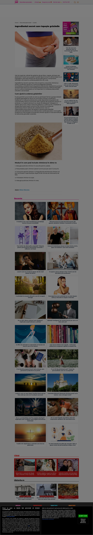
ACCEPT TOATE (83, 515)
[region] (46, 520)
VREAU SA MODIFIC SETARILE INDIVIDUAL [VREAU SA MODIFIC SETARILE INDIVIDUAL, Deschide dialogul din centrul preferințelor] (83, 521)
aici (29, 525)
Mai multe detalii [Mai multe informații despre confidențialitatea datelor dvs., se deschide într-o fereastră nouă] (11, 516)
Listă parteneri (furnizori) (48, 519)
